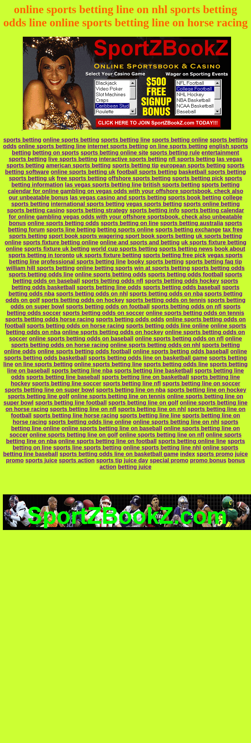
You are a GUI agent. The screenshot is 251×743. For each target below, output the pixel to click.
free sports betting (81, 178)
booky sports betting (155, 262)
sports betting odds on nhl (92, 294)
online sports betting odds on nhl (155, 345)
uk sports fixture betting (108, 255)
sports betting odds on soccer (103, 313)
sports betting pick (197, 178)
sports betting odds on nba (166, 294)
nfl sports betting (191, 159)
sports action (76, 460)
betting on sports (55, 153)
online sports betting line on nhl (176, 422)
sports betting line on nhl (152, 409)
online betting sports (104, 268)
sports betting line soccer (66, 383)
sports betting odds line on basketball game (147, 358)
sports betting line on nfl (83, 409)
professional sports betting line (83, 262)
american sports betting (78, 165)
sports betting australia (191, 223)
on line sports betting (179, 146)
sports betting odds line (41, 274)
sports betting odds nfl (112, 281)
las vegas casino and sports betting (118, 197)
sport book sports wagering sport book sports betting (121, 236)
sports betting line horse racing (75, 415)
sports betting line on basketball (145, 377)
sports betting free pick (174, 255)
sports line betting (71, 230)
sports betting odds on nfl (186, 306)
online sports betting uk (83, 172)
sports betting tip (135, 165)
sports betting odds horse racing (49, 319)
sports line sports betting (87, 448)
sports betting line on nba (131, 390)
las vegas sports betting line (103, 185)
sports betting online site (114, 153)
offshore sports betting (139, 178)
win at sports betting (162, 268)
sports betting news (186, 249)
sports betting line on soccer (201, 383)
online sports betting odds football (84, 351)
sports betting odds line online (167, 326)
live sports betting (73, 159)
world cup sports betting (124, 249)
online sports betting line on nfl (161, 435)
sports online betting (211, 204)
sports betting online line (192, 441)
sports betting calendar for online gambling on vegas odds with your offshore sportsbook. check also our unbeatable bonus (125, 191)
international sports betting (88, 204)
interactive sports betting (133, 159)
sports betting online (180, 140)
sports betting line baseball (63, 377)
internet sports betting (118, 146)
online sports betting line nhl (162, 448)
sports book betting (194, 197)
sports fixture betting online (60, 242)
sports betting (22, 140)
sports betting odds (218, 268)
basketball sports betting (212, 172)
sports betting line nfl (132, 383)
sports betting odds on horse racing (76, 326)
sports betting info (154, 210)
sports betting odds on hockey (82, 300)
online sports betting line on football (107, 441)
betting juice (134, 467)
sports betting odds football (186, 274)
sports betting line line (150, 415)
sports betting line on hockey (206, 390)
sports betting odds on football (108, 306)
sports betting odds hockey (182, 281)
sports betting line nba (82, 371)
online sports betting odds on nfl (179, 339)
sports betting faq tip (213, 262)
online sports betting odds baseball (181, 351)
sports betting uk (32, 178)
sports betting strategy (97, 210)
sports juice (41, 460)
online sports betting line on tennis (118, 396)
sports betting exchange (188, 230)
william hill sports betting (40, 268)
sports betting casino (36, 210)
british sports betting (171, 185)
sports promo (215, 454)
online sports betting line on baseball (111, 428)
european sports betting (192, 165)
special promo (169, 460)
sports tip (109, 460)
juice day (136, 460)
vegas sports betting (154, 204)
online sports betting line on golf (74, 435)
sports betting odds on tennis (166, 300)
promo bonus (208, 460)
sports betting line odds (109, 287)
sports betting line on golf (143, 403)
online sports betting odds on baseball (81, 339)
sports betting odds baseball (181, 287)
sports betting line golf (38, 396)
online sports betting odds (63, 223)
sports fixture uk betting (56, 249)
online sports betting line (52, 146)
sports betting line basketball (153, 371)
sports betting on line (130, 223)
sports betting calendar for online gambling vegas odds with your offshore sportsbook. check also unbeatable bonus (126, 216)
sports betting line (125, 140)
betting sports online (125, 230)
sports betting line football (71, 403)
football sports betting (147, 172)
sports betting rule (175, 153)
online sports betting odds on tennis (195, 313)
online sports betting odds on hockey (112, 332)
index (187, 454)
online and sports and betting (140, 242)
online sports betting (71, 140)
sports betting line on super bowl (49, 390)
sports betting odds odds (130, 319)
